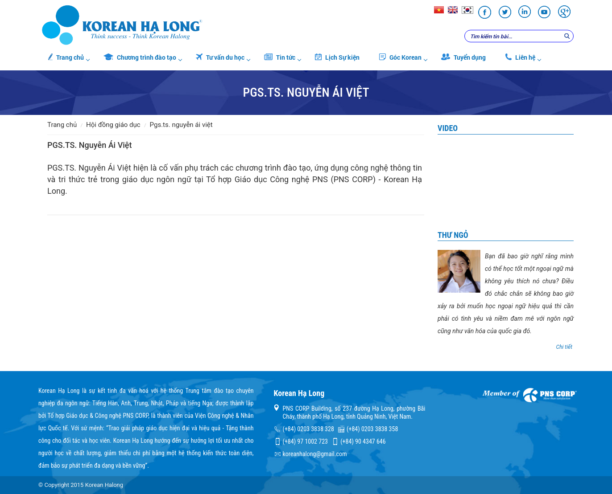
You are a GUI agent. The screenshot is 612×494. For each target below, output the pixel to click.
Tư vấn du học (220, 57)
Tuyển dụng (463, 57)
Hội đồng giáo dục (113, 125)
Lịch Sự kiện (337, 57)
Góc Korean (400, 57)
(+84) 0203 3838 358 (372, 429)
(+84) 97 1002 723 (305, 441)
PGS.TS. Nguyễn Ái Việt (181, 125)
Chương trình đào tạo (139, 57)
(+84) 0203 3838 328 (308, 429)
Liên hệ (520, 57)
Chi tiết (564, 347)
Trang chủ (66, 57)
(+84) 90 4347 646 (362, 441)
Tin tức (279, 57)
